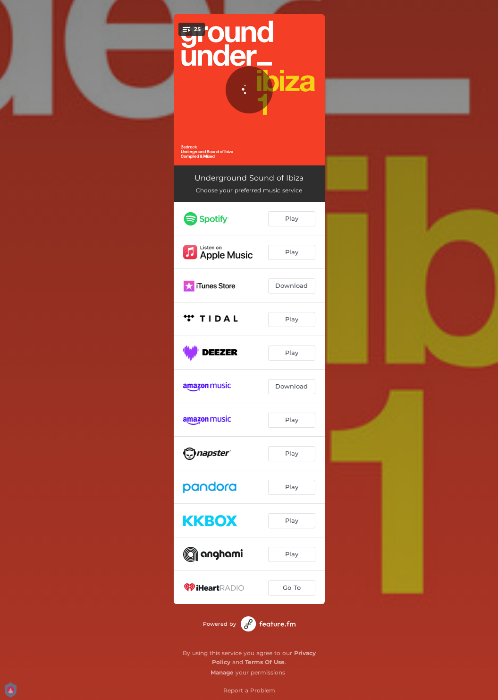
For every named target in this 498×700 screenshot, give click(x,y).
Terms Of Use (265, 661)
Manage (222, 672)
